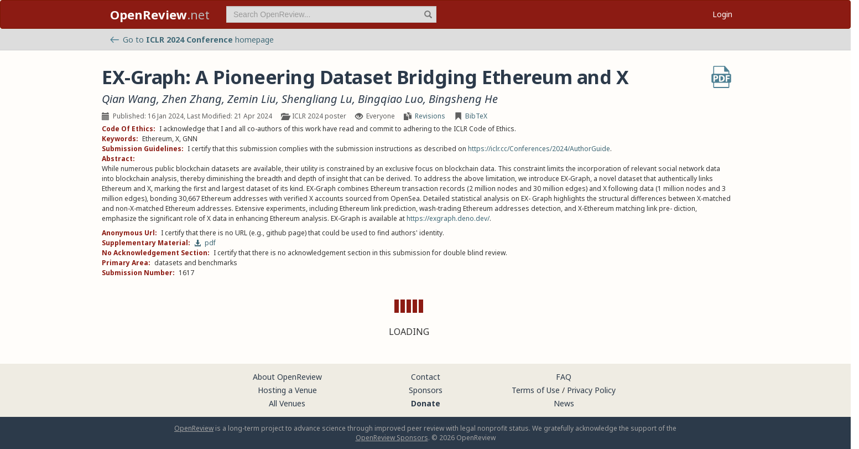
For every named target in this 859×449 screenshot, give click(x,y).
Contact (425, 376)
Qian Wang (129, 99)
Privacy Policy (591, 390)
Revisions (430, 116)
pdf (205, 242)
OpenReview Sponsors (392, 437)
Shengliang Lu (317, 99)
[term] (331, 14)
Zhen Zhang (192, 99)
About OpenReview (287, 376)
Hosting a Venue (287, 390)
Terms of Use (536, 390)
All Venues (287, 403)
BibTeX (476, 116)
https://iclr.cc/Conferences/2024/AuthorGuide (539, 148)
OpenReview (194, 428)
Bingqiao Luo (390, 99)
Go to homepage (192, 39)
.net (160, 14)
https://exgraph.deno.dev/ (448, 218)
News (564, 403)
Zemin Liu (251, 99)
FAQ (563, 376)
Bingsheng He (463, 99)
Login (722, 14)
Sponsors (425, 390)
